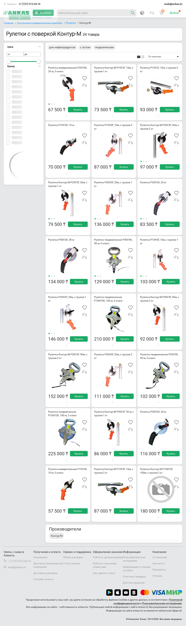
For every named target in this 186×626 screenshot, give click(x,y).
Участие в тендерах (134, 576)
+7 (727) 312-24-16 (29, 4)
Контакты (159, 563)
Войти (175, 12)
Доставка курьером (45, 573)
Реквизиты (159, 569)
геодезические (104, 47)
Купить (78, 109)
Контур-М (56, 535)
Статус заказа (71, 563)
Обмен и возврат (73, 557)
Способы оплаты (43, 579)
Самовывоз (40, 557)
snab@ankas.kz (173, 4)
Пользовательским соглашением (162, 603)
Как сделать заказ (104, 573)
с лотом (85, 47)
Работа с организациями (108, 557)
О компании (160, 557)
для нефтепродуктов (62, 47)
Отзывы (157, 575)
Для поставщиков (134, 582)
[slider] (9, 62)
